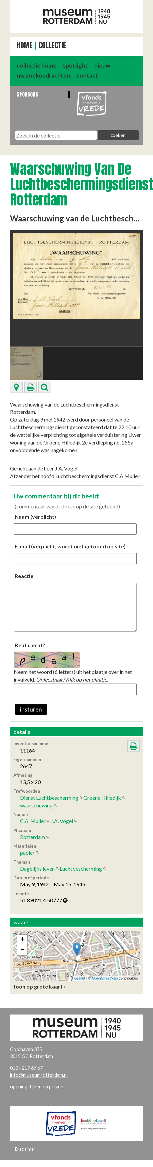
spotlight (75, 65)
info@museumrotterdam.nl (39, 1075)
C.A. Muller (33, 821)
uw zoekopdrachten (43, 75)
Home (24, 45)
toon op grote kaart (38, 986)
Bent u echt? (30, 645)
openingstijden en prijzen (36, 1086)
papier (27, 852)
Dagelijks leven (37, 868)
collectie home (36, 65)
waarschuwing (36, 805)
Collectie (52, 45)
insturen (31, 709)
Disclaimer (25, 1149)
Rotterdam (32, 837)
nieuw (102, 65)
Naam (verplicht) (35, 516)
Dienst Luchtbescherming (49, 797)
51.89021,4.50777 (44, 900)
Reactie (24, 576)
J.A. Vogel (62, 821)
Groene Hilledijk (102, 797)
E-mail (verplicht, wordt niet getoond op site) (70, 546)
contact (87, 75)
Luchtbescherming (81, 868)
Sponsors (27, 94)
